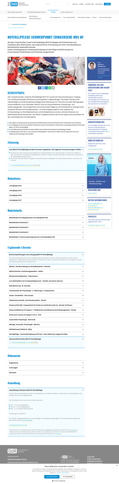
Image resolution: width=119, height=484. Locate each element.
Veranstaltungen (105, 17)
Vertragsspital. (28, 420)
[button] (39, 87)
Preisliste (92, 216)
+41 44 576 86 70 (104, 76)
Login (107, 4)
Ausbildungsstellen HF (94, 461)
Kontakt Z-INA (89, 4)
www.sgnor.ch (92, 205)
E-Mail (100, 77)
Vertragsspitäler (69, 17)
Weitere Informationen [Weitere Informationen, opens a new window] (63, 473)
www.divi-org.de (93, 209)
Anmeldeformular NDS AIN (18, 425)
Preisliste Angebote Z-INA (96, 225)
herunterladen (92, 193)
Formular (58, 433)
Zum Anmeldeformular (95, 149)
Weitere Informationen (97, 200)
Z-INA (53, 12)
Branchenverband (15, 12)
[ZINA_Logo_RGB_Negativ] (67, 457)
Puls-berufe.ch (67, 12)
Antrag (72, 430)
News (95, 17)
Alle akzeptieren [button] (51, 476)
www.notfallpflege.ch (95, 203)
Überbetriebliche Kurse (36, 12)
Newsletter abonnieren (94, 463)
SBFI (107, 131)
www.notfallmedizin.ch (95, 207)
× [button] (117, 465)
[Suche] (56, 4)
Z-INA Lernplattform (93, 459)
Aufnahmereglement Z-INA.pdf (26, 165)
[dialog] (59, 474)
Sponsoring (98, 4)
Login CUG (90, 456)
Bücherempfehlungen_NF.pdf (25, 342)
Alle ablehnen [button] (68, 476)
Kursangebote (55, 17)
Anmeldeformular (95, 140)
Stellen (81, 4)
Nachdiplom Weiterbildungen (35, 17)
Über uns (75, 4)
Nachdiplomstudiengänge (17, 17)
